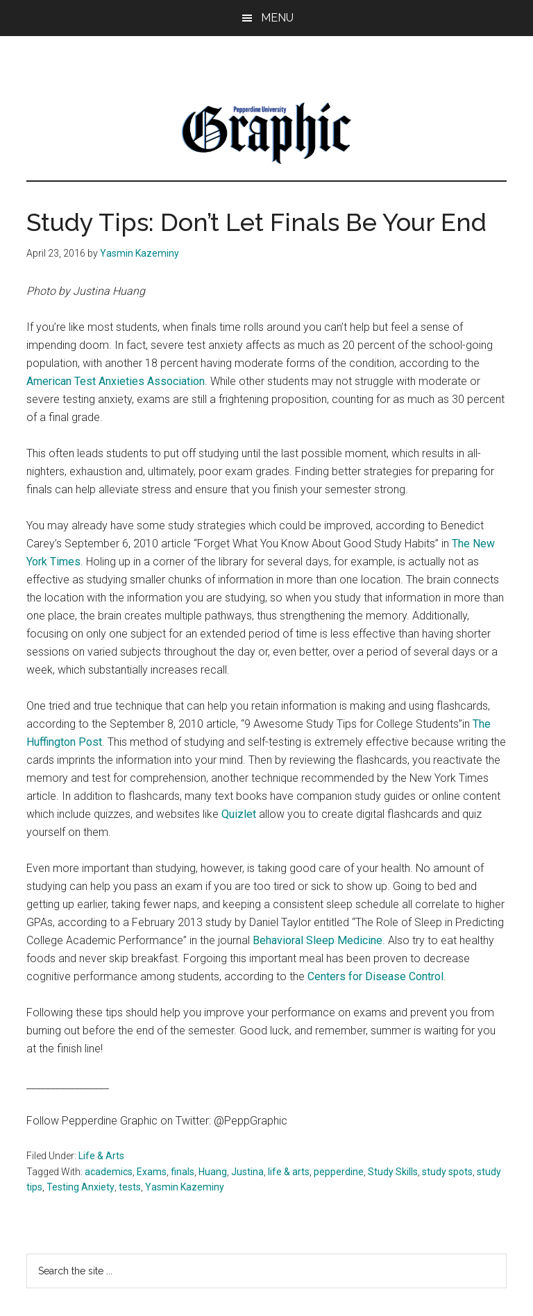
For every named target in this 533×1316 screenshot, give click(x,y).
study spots (447, 1171)
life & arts (289, 1171)
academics (109, 1171)
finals (182, 1171)
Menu (277, 17)
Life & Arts (101, 1155)
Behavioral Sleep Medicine (317, 940)
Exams (152, 1171)
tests (130, 1187)
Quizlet (240, 814)
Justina (247, 1171)
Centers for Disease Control (375, 976)
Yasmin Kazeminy (184, 1187)
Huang (212, 1171)
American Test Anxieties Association (115, 381)
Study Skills (393, 1171)
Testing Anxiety (80, 1187)
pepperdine (339, 1171)
